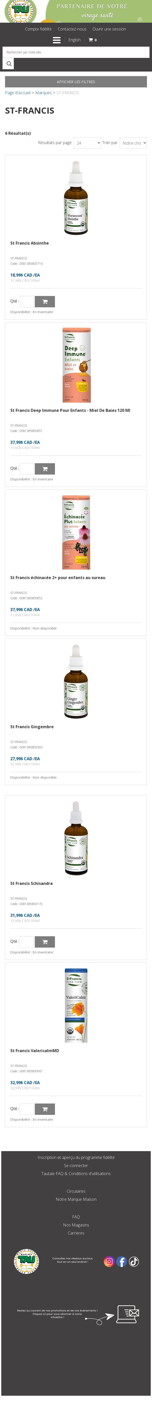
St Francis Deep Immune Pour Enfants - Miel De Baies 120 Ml (70, 410)
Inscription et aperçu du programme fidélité (76, 1157)
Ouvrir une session (109, 29)
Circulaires (76, 1191)
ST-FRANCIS (18, 258)
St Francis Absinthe (29, 243)
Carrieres (76, 1233)
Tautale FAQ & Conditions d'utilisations (76, 1173)
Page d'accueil (18, 92)
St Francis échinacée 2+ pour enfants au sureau (57, 577)
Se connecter (76, 1165)
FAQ (76, 1217)
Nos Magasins (76, 1225)
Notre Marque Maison (76, 1199)
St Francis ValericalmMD (34, 1050)
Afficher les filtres (76, 81)
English (74, 40)
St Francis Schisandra (31, 883)
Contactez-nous (72, 29)
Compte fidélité (38, 29)
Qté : (14, 301)
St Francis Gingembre (32, 726)
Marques (43, 92)
